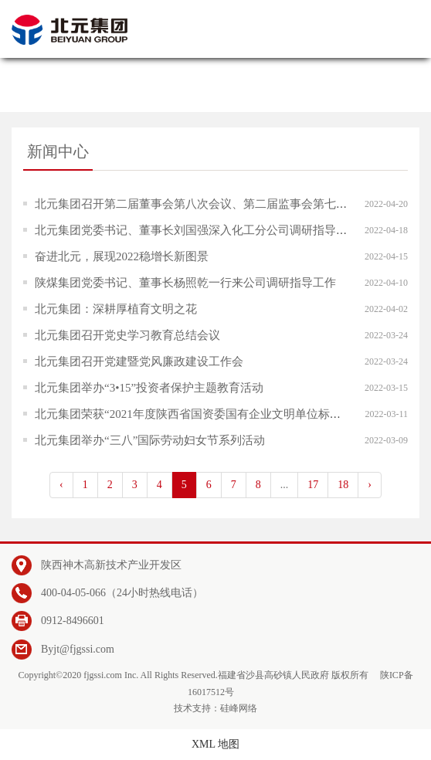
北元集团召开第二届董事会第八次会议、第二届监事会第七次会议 (203, 204)
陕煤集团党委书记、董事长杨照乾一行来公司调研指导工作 (185, 283)
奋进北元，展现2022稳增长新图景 (122, 256)
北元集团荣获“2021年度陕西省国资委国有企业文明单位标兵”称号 (202, 414)
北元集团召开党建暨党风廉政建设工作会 (139, 361)
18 (343, 484)
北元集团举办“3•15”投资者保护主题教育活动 (149, 388)
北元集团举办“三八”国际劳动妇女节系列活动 (150, 440)
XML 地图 (215, 744)
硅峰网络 (238, 708)
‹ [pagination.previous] (61, 484)
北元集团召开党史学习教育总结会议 (127, 335)
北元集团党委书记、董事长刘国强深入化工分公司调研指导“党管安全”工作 (225, 230)
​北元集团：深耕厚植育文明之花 (116, 309)
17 (312, 484)
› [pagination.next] (370, 484)
